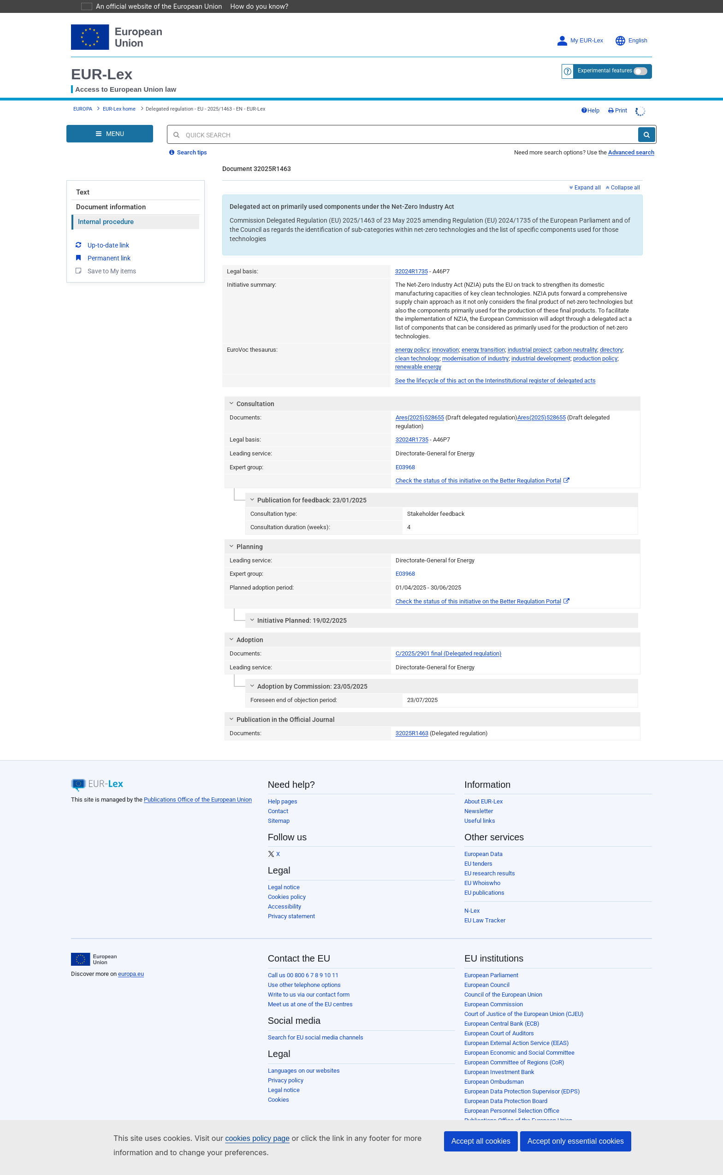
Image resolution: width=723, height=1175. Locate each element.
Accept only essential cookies (575, 1141)
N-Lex (472, 910)
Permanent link (102, 257)
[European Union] (94, 959)
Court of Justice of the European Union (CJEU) (524, 1013)
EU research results (489, 873)
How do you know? (254, 6)
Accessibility (284, 906)
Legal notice (284, 887)
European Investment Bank (499, 1072)
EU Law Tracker (484, 920)
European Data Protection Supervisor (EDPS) (522, 1091)
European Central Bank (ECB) (501, 1023)
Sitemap (279, 820)
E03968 (405, 467)
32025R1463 (412, 733)
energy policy (412, 349)
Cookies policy (287, 896)
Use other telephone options (304, 984)
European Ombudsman (494, 1081)
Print (617, 110)
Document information (111, 207)
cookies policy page (242, 1138)
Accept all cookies (480, 1141)
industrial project (529, 349)
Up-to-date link (101, 244)
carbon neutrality (575, 349)
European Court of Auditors (499, 1033)
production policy (595, 358)
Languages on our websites (304, 1070)
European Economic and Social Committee (519, 1052)
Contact (278, 811)
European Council (487, 984)
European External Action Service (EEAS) (516, 1042)
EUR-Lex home (119, 109)
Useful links (479, 820)
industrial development (540, 358)
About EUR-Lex (483, 801)
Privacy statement (291, 916)
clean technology (417, 358)
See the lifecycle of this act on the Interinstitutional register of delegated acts (495, 380)
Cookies (278, 1099)
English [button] (631, 41)
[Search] (646, 134)
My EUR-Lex (580, 41)
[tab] (432, 404)
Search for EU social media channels (315, 1037)
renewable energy (418, 366)
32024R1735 (411, 271)
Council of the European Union (503, 994)
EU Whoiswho (482, 883)
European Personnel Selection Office (511, 1110)
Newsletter (478, 811)
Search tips (188, 152)
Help (590, 110)
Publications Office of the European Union (198, 799)
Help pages (282, 801)
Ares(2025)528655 (420, 417)
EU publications (484, 892)
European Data (483, 853)
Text (82, 192)
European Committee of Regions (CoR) (514, 1062)
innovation (445, 349)
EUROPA (82, 109)
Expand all (585, 187)
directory (611, 349)
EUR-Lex (101, 74)
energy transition (483, 349)
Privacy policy (285, 1080)
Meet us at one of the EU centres (310, 1004)
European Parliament (491, 975)
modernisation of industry (475, 358)
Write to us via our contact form (309, 994)
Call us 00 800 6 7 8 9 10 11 (303, 975)
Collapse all (623, 187)
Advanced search (631, 152)
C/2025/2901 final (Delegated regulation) (449, 653)
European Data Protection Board (505, 1101)
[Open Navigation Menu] (109, 133)
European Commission (493, 1004)
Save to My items (105, 270)
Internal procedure (106, 222)
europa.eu (131, 973)
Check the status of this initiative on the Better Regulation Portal (482, 480)
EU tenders (478, 863)
